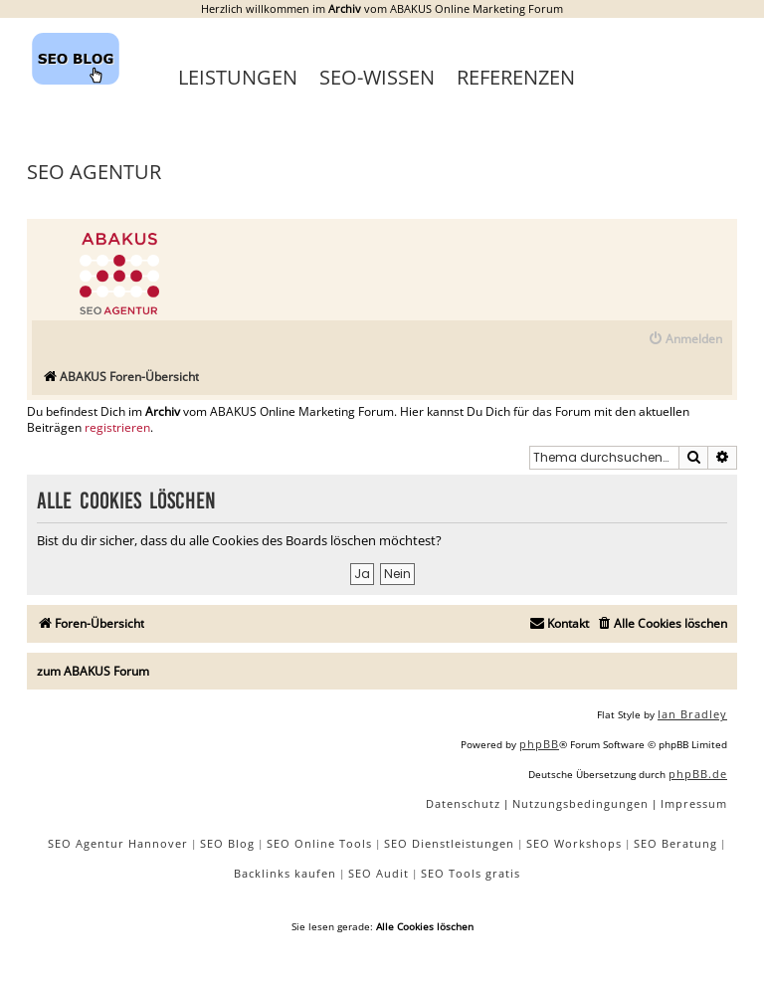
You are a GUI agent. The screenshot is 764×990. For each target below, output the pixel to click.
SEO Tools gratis (470, 873)
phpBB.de (697, 773)
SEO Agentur (94, 171)
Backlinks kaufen (285, 873)
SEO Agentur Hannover (118, 843)
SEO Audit (378, 873)
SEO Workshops (574, 843)
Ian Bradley (692, 713)
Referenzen (516, 77)
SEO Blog (227, 843)
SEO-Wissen (377, 77)
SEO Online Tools (319, 843)
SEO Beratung (675, 843)
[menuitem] (685, 339)
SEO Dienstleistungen (449, 843)
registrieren (117, 428)
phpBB (539, 743)
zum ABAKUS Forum (93, 671)
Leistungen (237, 77)
